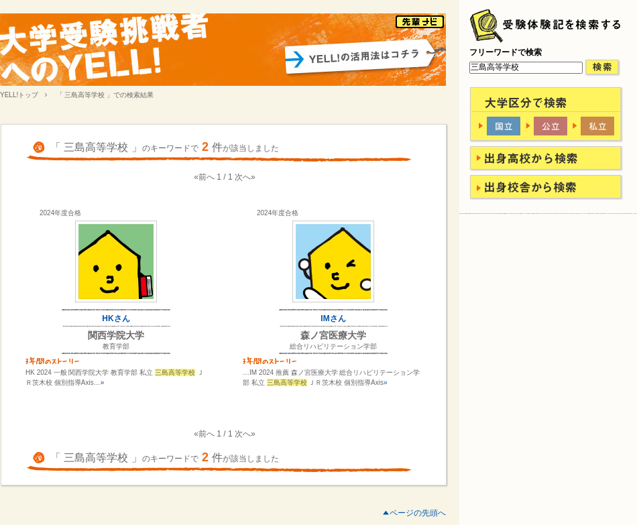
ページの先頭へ (418, 513)
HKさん (115, 318)
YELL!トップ (19, 95)
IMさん (333, 318)
